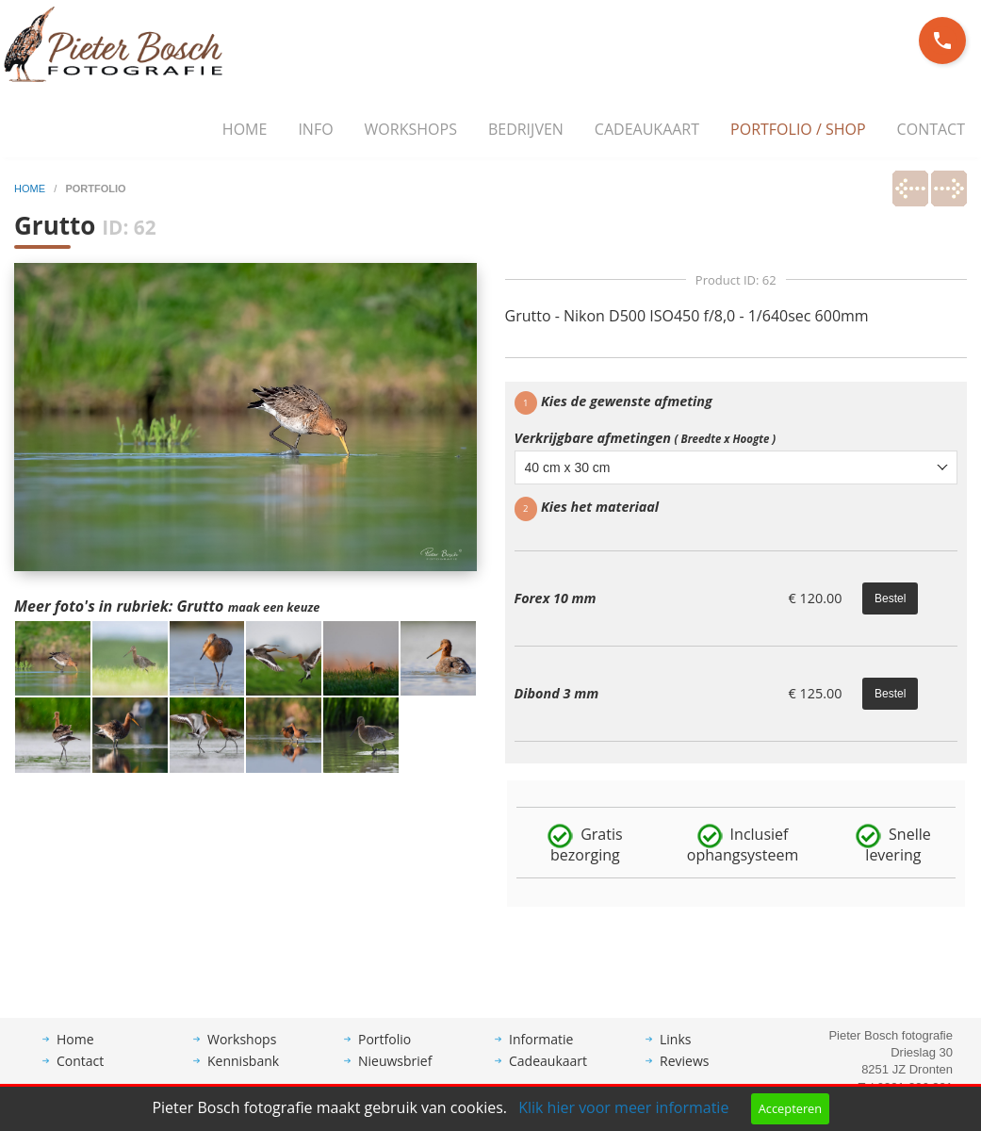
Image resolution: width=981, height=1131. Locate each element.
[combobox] (736, 467)
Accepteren (790, 1108)
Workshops (411, 129)
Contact (931, 129)
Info (315, 129)
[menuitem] (245, 130)
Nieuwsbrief (395, 1075)
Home (245, 129)
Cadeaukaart (647, 129)
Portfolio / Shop (798, 129)
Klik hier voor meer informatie (623, 1107)
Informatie (541, 1053)
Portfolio (384, 1053)
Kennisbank (243, 1075)
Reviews (684, 1075)
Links (675, 1053)
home (31, 188)
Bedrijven (526, 129)
